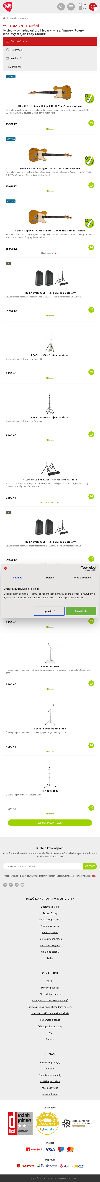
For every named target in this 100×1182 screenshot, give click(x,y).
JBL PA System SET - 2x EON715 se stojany (50, 292)
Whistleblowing (50, 1094)
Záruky (50, 981)
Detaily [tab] (50, 577)
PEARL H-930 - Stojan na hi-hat (50, 355)
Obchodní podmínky (50, 994)
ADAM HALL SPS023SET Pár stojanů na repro (50, 479)
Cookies (50, 1039)
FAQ (50, 1032)
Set (8, 263)
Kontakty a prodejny (50, 1062)
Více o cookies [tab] (82, 577)
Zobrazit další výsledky (50, 822)
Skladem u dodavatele (50, 502)
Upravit (49, 611)
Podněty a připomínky (50, 1074)
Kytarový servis (50, 932)
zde (93, 876)
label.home (4, 18)
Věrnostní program (50, 945)
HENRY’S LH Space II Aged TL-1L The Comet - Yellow (50, 106)
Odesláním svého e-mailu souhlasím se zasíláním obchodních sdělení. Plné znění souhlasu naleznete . (50, 876)
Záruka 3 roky (50, 913)
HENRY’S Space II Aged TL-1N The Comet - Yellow (50, 168)
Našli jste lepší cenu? (50, 919)
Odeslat (90, 866)
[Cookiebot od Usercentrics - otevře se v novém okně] (82, 568)
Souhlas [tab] (17, 577)
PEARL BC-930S (50, 666)
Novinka (11, 76)
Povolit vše (81, 611)
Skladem (50, 129)
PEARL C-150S (50, 790)
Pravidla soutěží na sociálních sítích (50, 1013)
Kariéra (50, 1068)
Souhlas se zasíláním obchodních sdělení (50, 1006)
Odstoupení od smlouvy (50, 1026)
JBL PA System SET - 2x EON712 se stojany (50, 541)
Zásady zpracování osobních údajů (50, 1000)
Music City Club (50, 1087)
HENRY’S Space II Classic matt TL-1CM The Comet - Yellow (50, 230)
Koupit (91, 123)
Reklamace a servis (50, 1019)
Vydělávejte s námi (50, 1081)
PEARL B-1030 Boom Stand (50, 728)
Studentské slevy (50, 926)
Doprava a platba (50, 906)
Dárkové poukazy (50, 987)
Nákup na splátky (50, 951)
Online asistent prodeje (50, 938)
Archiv (50, 958)
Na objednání (47, 253)
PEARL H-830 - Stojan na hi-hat (50, 417)
